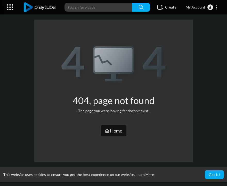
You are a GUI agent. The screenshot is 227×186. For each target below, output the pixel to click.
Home (113, 131)
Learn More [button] (145, 174)
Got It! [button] (214, 174)
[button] (202, 7)
